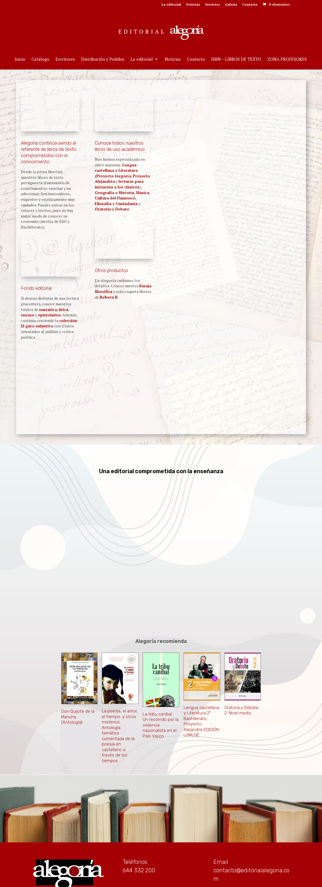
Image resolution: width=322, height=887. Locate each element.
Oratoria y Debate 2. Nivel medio (241, 673)
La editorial (171, 4)
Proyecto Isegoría (113, 176)
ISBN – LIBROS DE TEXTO (236, 59)
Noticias (193, 4)
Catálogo (40, 59)
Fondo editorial (36, 288)
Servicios (212, 4)
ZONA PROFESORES (287, 59)
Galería (231, 4)
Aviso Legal (161, 879)
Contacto (250, 4)
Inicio (20, 59)
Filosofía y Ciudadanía (117, 203)
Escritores (65, 59)
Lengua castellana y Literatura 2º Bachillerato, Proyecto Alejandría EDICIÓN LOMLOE (201, 684)
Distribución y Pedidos (102, 59)
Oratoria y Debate (112, 209)
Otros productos (111, 270)
